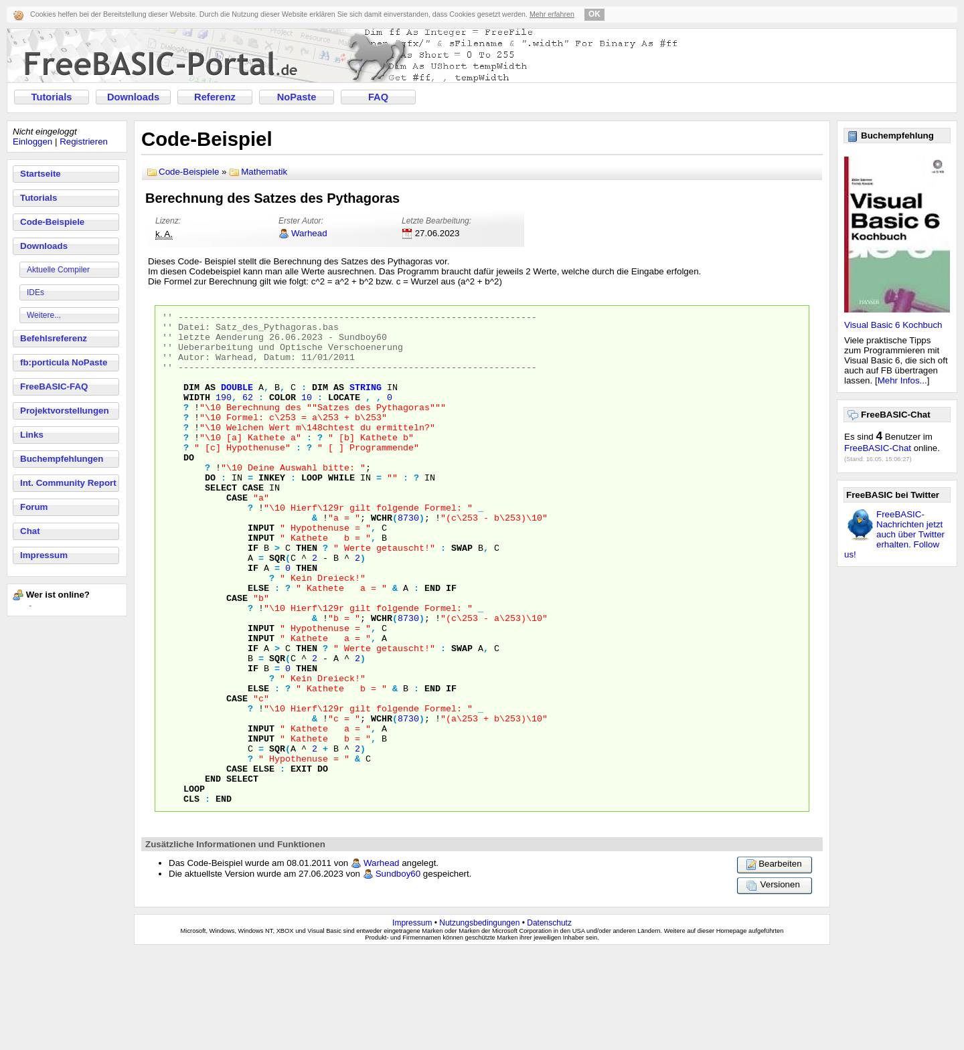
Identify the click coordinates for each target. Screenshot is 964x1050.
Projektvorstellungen (64, 411)
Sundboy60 (398, 972)
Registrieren (84, 142)
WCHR (381, 559)
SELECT (221, 523)
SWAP (462, 596)
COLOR (282, 415)
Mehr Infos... (902, 380)
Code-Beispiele (52, 222)
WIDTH (196, 415)
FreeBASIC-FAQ (54, 386)
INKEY (271, 511)
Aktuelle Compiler (58, 269)
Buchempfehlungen (61, 459)
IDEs (35, 292)
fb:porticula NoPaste (63, 362)
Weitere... (44, 315)
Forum (34, 507)
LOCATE (344, 415)
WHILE (341, 511)
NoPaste (297, 97)
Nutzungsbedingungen (479, 1021)
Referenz (215, 97)
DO (188, 487)
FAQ (378, 97)
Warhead (309, 233)
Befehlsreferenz (53, 338)
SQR (277, 608)
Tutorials (51, 97)
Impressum (44, 555)
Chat (30, 531)
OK (594, 14)
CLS (191, 897)
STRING (365, 403)
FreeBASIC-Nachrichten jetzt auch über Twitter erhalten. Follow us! (894, 534)
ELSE (258, 644)
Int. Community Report (68, 483)
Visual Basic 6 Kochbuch (893, 325)
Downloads (133, 97)
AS (210, 403)
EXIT (301, 861)
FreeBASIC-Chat (877, 448)
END (432, 644)
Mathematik (264, 172)
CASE (253, 523)
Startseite (40, 174)
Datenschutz (549, 1021)
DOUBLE (237, 403)
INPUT (261, 571)
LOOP (312, 511)
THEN (306, 596)
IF (253, 596)
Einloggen (32, 142)
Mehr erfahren (552, 14)
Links (32, 435)
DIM (191, 403)
